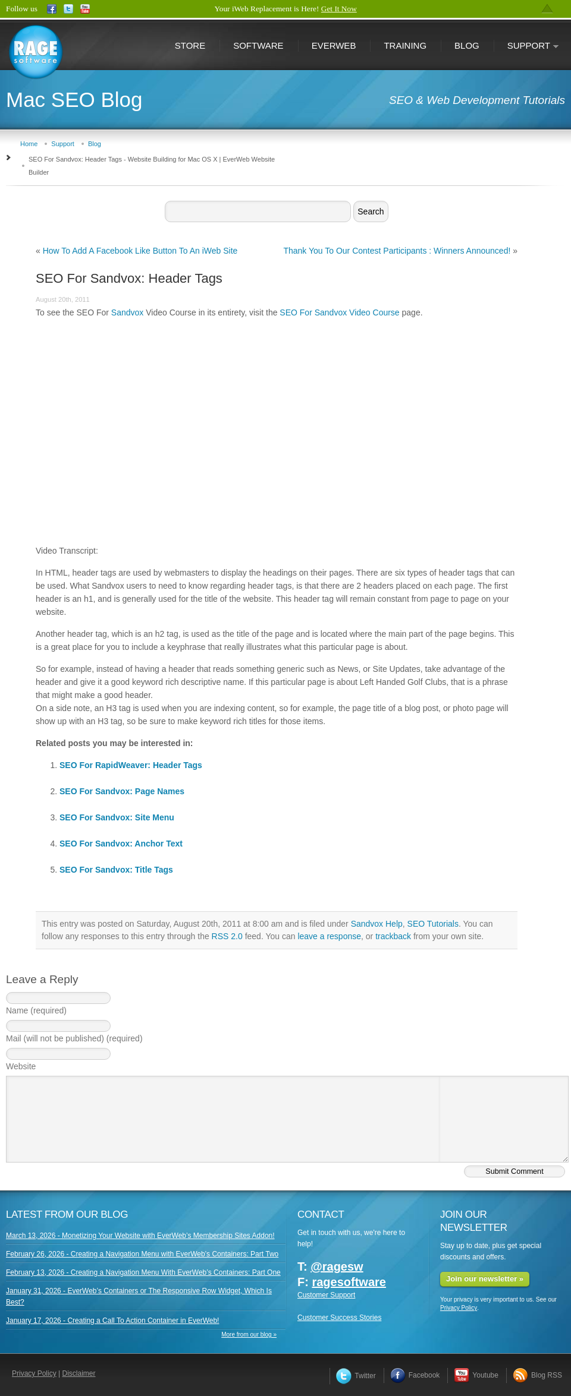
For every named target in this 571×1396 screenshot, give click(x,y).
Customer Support (326, 1295)
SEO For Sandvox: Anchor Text (121, 843)
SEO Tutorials (433, 923)
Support (526, 46)
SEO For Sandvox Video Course (339, 312)
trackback (393, 936)
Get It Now (339, 8)
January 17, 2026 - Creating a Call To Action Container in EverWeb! (112, 1320)
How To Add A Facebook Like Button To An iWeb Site (140, 250)
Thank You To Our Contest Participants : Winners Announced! (396, 250)
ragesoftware (349, 1281)
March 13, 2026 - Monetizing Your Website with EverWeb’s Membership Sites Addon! (140, 1235)
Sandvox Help (377, 923)
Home (28, 143)
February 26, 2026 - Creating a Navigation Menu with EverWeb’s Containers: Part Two (142, 1254)
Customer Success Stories (339, 1317)
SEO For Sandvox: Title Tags (116, 869)
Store (190, 45)
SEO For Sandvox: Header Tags (129, 278)
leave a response (329, 936)
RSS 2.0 (227, 936)
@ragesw (336, 1266)
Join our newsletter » (484, 1278)
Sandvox (127, 312)
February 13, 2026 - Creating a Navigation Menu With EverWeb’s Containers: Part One (143, 1272)
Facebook (415, 1375)
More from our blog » (249, 1334)
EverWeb (334, 45)
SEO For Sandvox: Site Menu (116, 817)
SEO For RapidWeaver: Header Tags (130, 765)
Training (405, 45)
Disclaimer (79, 1373)
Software (258, 45)
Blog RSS (537, 1375)
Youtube (476, 1375)
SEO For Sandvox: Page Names (121, 791)
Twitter (355, 1376)
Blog (466, 45)
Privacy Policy (458, 1308)
